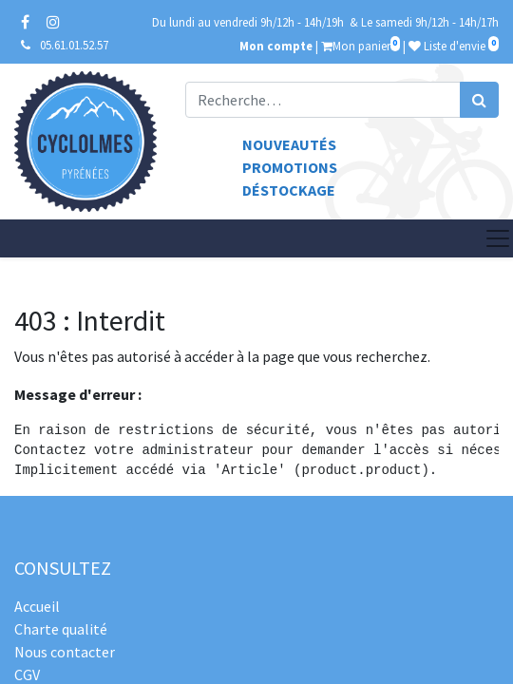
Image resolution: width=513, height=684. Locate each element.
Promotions (289, 167)
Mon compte (276, 45)
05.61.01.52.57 (74, 44)
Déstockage (288, 190)
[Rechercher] (479, 100)
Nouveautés (289, 144)
